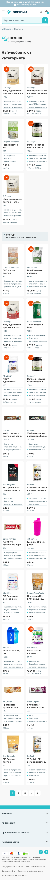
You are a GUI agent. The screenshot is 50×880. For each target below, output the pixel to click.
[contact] (41, 11)
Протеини (18, 29)
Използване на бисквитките (30, 871)
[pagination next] (31, 793)
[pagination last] (38, 793)
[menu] (4, 12)
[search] (25, 20)
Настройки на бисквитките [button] (14, 875)
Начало (6, 29)
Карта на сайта (8, 871)
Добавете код (26, 5)
